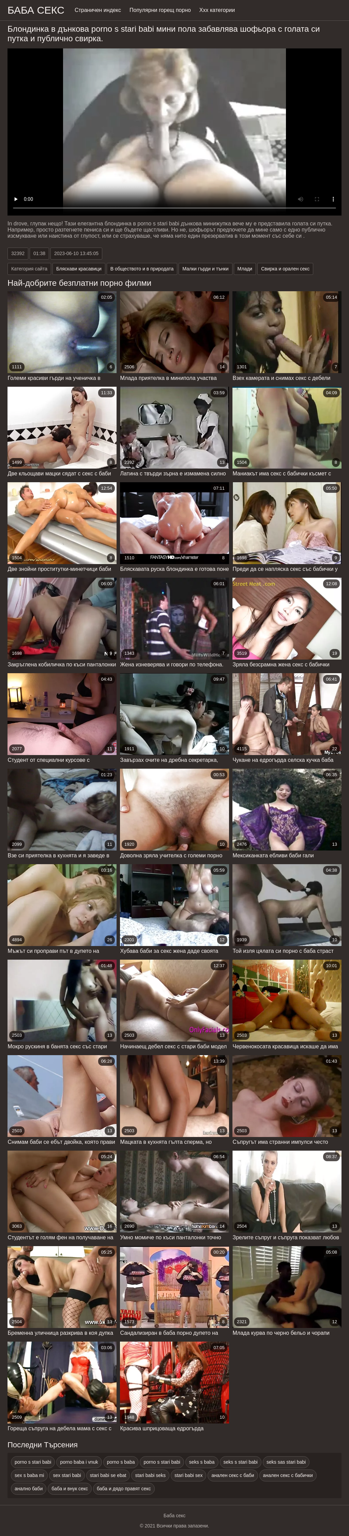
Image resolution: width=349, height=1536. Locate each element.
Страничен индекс (98, 10)
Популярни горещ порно (160, 10)
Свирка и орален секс (285, 268)
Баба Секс (35, 10)
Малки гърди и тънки (205, 268)
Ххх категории (217, 10)
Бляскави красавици (79, 268)
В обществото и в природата (141, 268)
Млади (245, 268)
